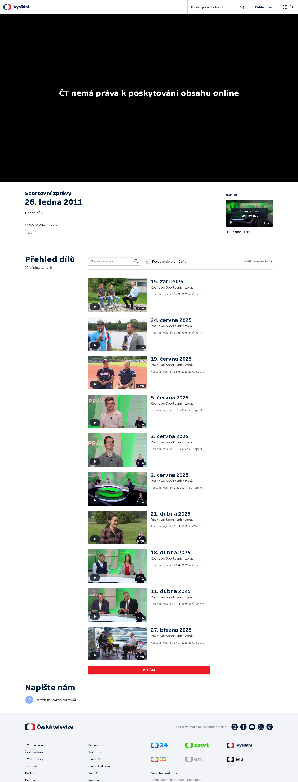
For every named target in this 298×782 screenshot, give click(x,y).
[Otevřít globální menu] (288, 7)
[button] (249, 215)
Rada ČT (94, 773)
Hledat (241, 8)
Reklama (94, 752)
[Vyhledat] (136, 261)
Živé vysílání (34, 752)
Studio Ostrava (99, 766)
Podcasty (32, 773)
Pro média (95, 745)
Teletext (31, 766)
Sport (30, 232)
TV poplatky (34, 759)
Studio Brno (97, 759)
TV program (34, 745)
